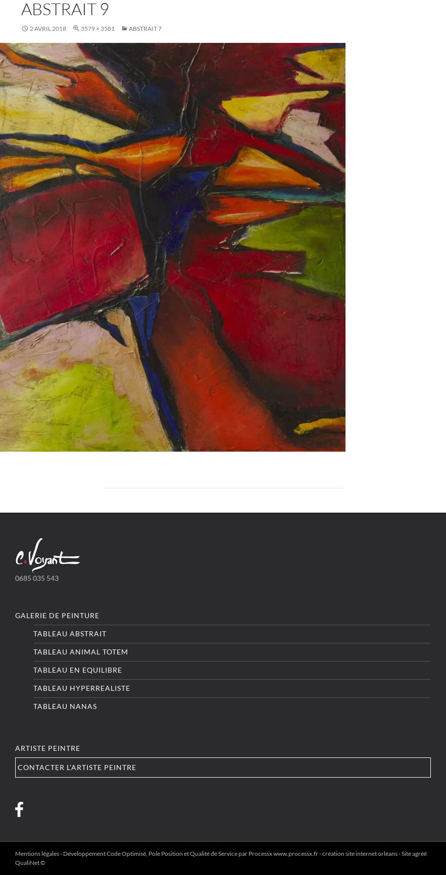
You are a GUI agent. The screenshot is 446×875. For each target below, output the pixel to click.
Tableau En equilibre (77, 670)
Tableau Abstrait (70, 633)
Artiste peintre (47, 748)
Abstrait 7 (145, 28)
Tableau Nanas (65, 706)
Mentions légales (37, 853)
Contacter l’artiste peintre (77, 767)
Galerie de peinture (57, 615)
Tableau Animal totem (80, 651)
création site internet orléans (360, 853)
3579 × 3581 (98, 28)
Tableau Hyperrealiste (81, 688)
